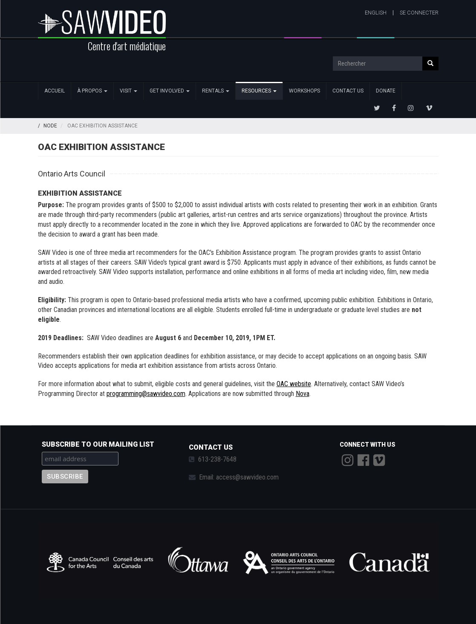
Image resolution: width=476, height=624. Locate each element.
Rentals (215, 91)
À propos (92, 91)
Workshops (304, 91)
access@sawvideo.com (247, 477)
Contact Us (347, 91)
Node (50, 126)
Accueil (54, 91)
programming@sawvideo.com (146, 394)
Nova (302, 394)
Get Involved (170, 91)
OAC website (294, 384)
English (376, 12)
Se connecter (419, 12)
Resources (259, 91)
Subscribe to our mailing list (98, 444)
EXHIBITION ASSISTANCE (80, 193)
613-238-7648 (217, 459)
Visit (128, 91)
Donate (385, 91)
